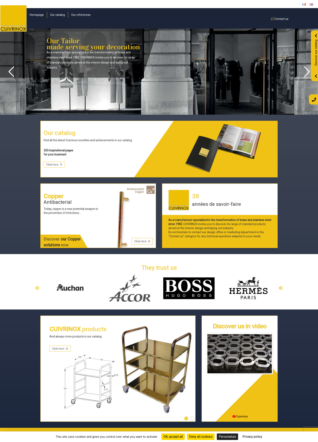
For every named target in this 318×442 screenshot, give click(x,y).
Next (281, 288)
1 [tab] (186, 418)
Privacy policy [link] (252, 437)
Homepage (37, 14)
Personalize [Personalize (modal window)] (227, 437)
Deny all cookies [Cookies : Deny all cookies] (201, 437)
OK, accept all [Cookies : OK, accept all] (173, 437)
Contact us (280, 18)
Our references (81, 14)
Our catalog (57, 14)
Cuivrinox (240, 416)
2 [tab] (192, 418)
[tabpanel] (118, 370)
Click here (54, 164)
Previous (37, 288)
